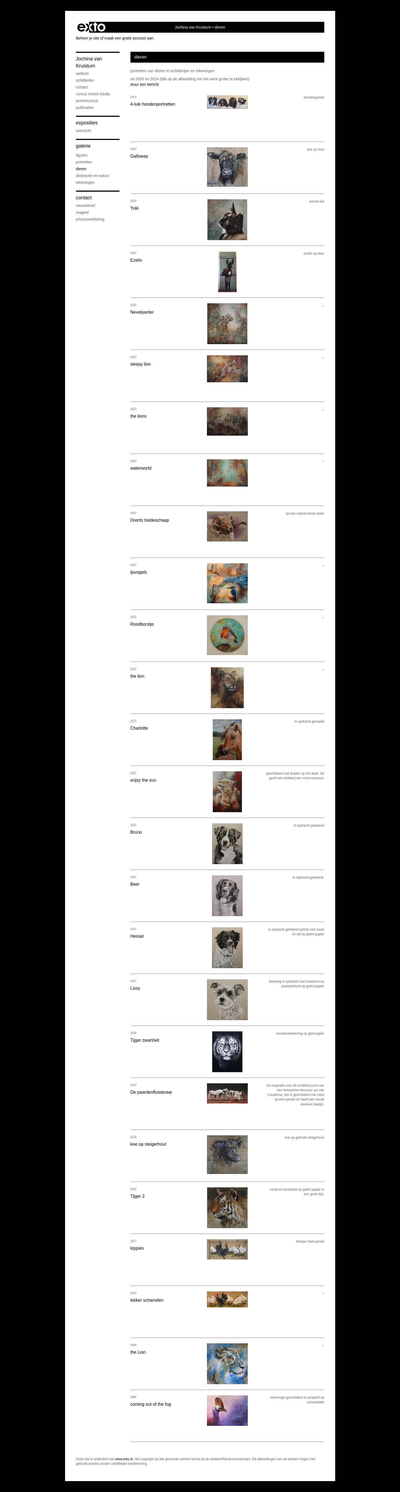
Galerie (83, 146)
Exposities (87, 123)
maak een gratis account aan (129, 38)
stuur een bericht (144, 84)
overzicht (83, 131)
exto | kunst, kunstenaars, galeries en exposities (91, 27)
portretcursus (87, 101)
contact (82, 87)
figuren (82, 155)
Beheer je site (87, 38)
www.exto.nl (124, 1459)
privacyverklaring (90, 219)
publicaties (85, 107)
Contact (84, 197)
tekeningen (85, 182)
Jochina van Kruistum (193, 27)
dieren (81, 169)
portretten (84, 162)
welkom (82, 73)
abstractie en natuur (93, 175)
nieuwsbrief (85, 205)
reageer (82, 212)
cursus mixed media (93, 94)
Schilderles (85, 80)
